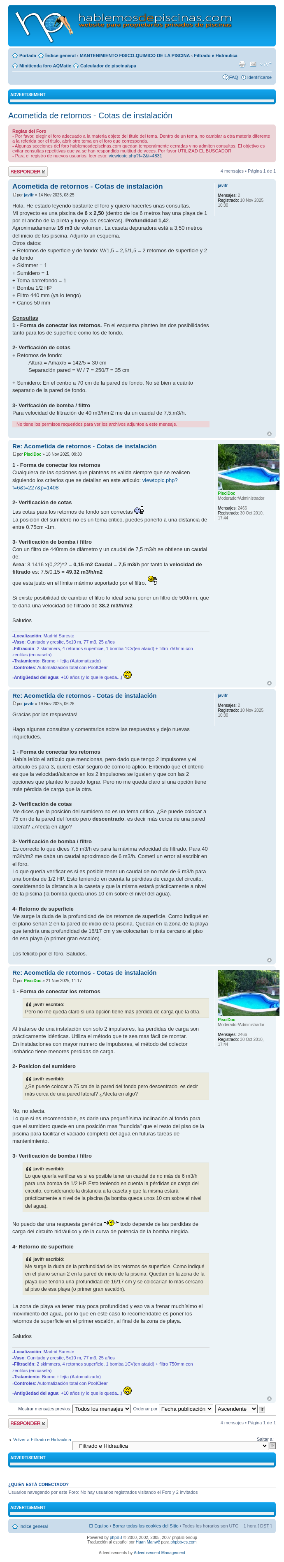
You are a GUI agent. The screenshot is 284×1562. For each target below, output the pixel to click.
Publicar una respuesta (28, 171)
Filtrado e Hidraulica (215, 55)
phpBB (116, 1537)
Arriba (269, 433)
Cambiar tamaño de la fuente (266, 64)
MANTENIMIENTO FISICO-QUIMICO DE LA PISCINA (135, 55)
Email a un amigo (253, 64)
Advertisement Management (159, 1552)
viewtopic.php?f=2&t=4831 (135, 155)
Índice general (60, 55)
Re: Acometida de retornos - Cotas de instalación (84, 446)
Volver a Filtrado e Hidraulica (42, 1439)
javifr (29, 195)
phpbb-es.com (183, 1542)
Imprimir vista (242, 64)
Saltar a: (265, 1439)
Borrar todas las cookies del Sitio (145, 1525)
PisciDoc (32, 454)
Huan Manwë (148, 1542)
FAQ (233, 77)
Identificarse (259, 77)
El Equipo (98, 1525)
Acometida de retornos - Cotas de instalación (90, 115)
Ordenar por (173, 1408)
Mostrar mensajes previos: (74, 1408)
